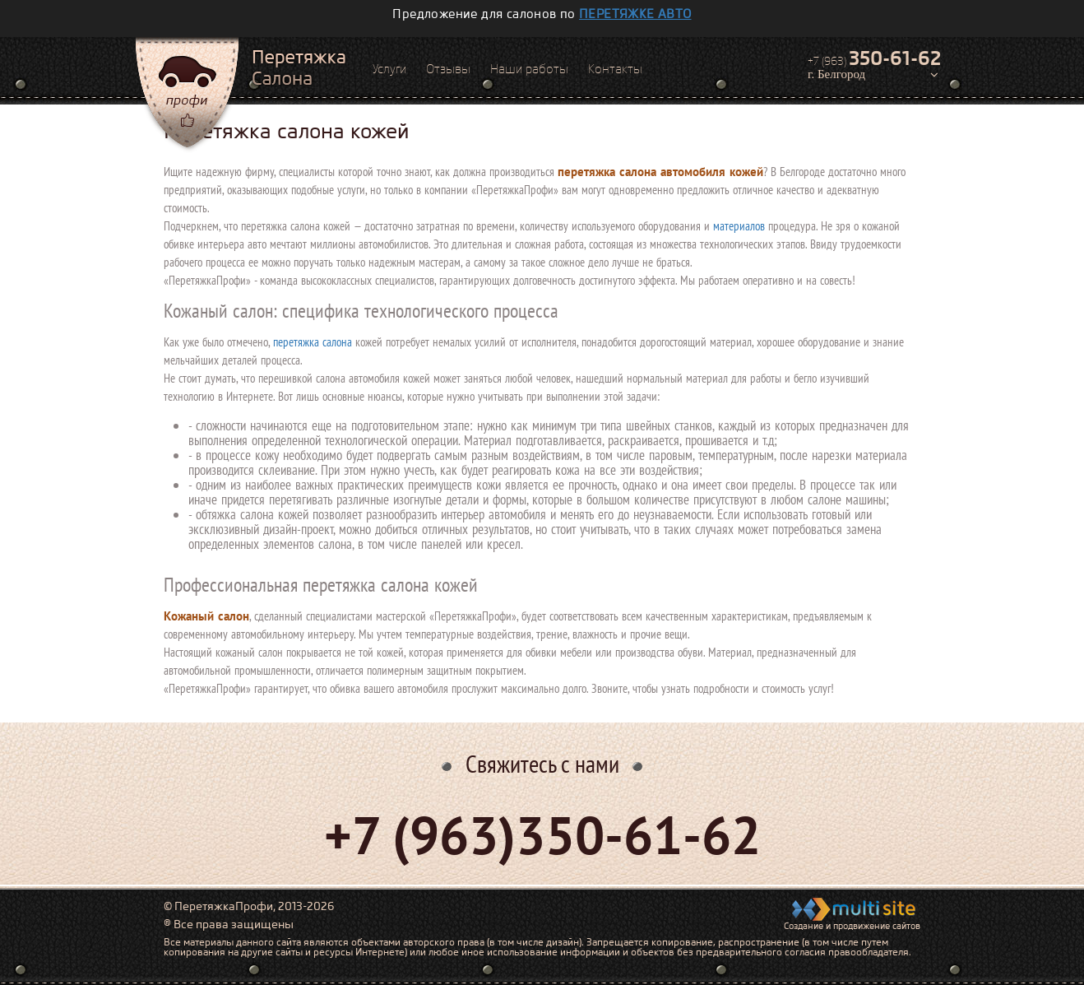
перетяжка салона (312, 342)
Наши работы (529, 69)
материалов (739, 226)
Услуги (389, 69)
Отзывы (448, 69)
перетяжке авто (635, 14)
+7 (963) (874, 58)
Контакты (615, 69)
